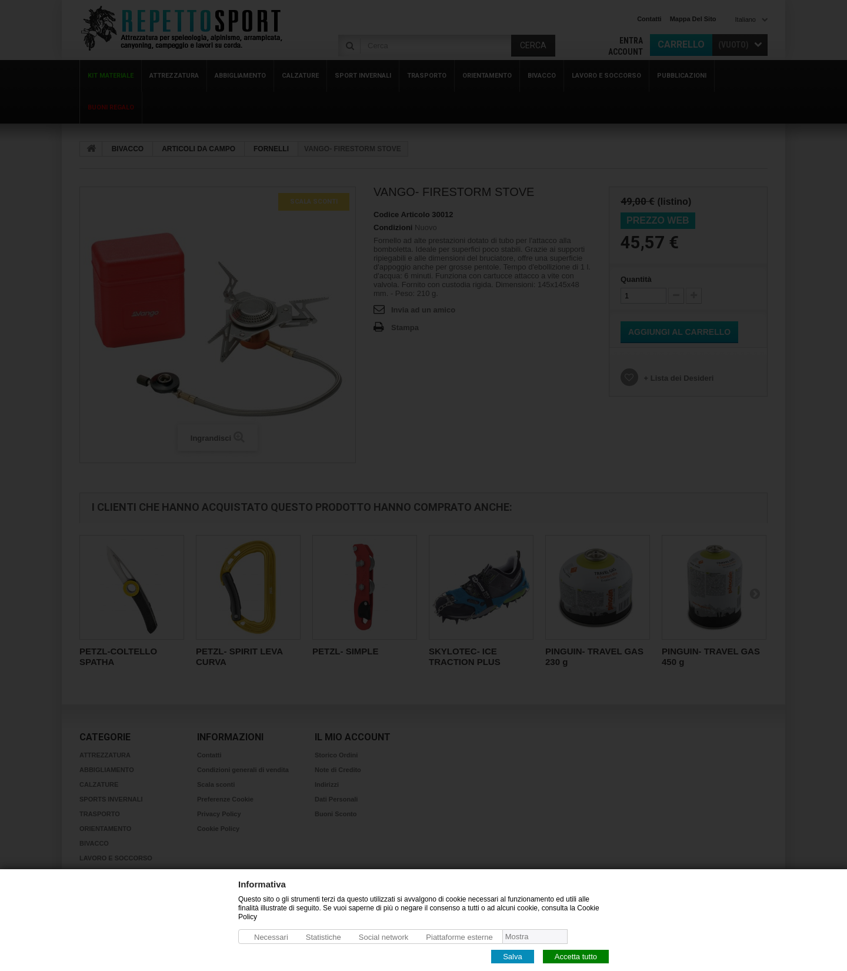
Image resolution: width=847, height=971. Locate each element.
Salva (512, 956)
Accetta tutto (576, 956)
